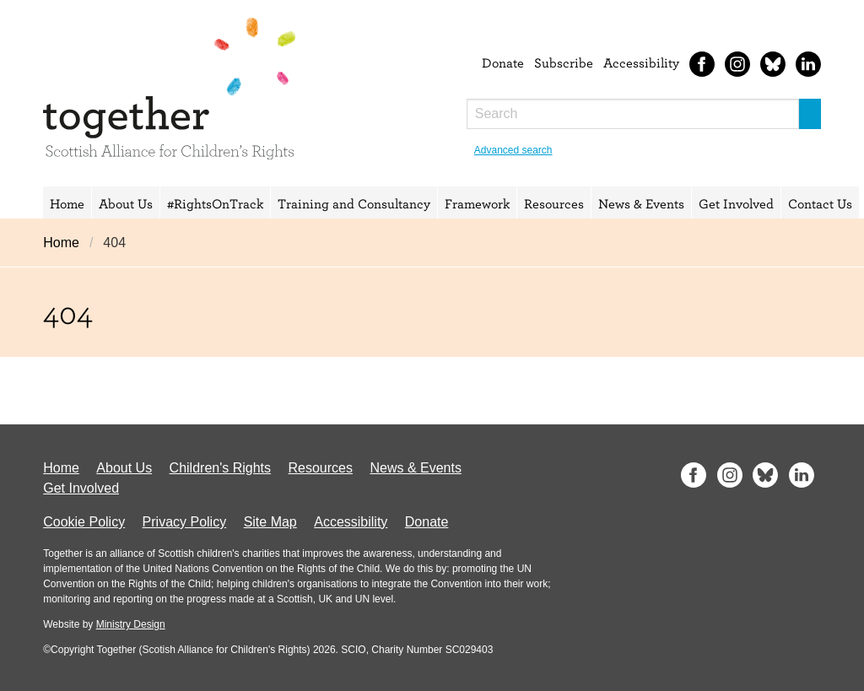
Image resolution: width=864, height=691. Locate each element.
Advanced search (513, 150)
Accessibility (641, 62)
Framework (477, 203)
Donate (503, 62)
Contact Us (820, 203)
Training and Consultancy (354, 203)
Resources (554, 203)
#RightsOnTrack (215, 203)
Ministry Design (130, 624)
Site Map (270, 522)
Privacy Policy (185, 522)
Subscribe (563, 62)
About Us (126, 203)
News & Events (641, 203)
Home (67, 203)
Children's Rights (220, 468)
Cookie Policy (84, 522)
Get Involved (736, 203)
